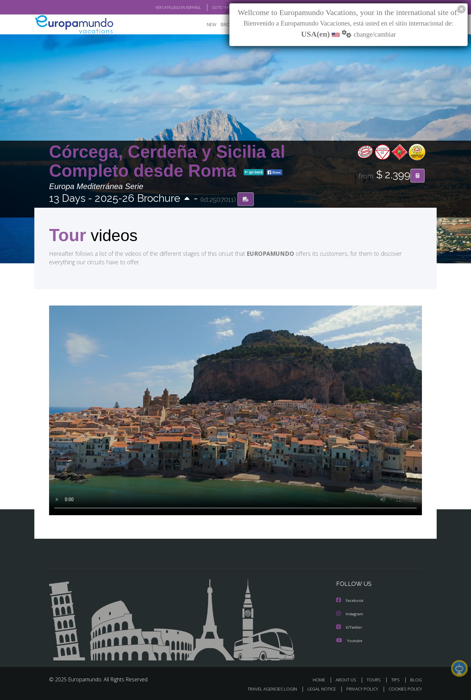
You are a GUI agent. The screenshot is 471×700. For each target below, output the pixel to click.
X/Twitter (349, 627)
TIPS (396, 679)
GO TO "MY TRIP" (215, 7)
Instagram (350, 614)
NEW (205, 24)
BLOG (416, 679)
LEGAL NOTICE (317, 688)
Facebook (350, 601)
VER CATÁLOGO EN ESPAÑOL (163, 7)
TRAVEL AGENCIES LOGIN (266, 688)
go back (254, 173)
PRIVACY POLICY (359, 688)
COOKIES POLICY (404, 688)
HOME (321, 679)
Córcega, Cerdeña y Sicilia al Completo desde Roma (167, 161)
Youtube (349, 640)
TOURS (375, 679)
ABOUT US (347, 679)
